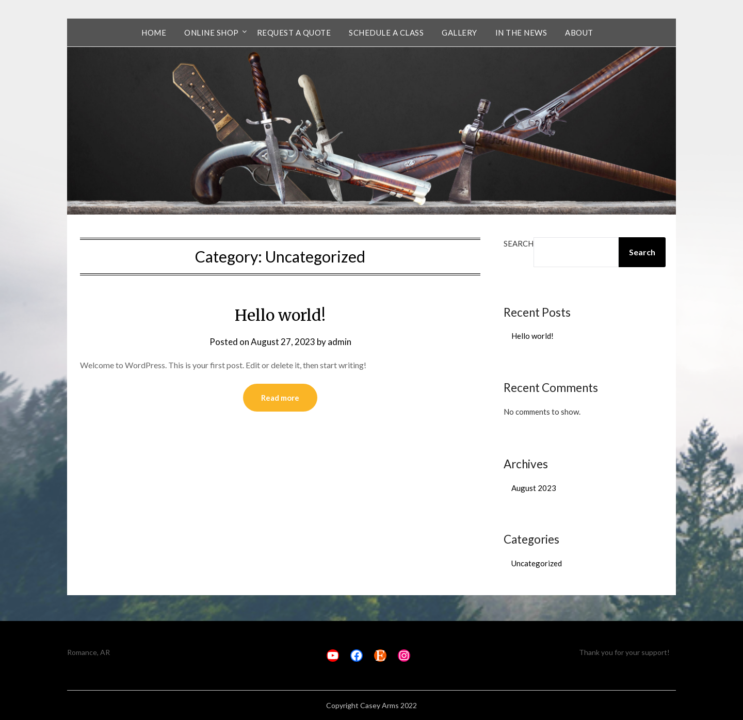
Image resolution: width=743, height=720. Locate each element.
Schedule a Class (386, 32)
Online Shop (211, 32)
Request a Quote (294, 32)
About (579, 32)
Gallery (459, 32)
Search (519, 243)
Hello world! (280, 315)
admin (339, 341)
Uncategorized (536, 563)
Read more (280, 397)
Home (153, 32)
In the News (521, 32)
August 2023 (533, 488)
